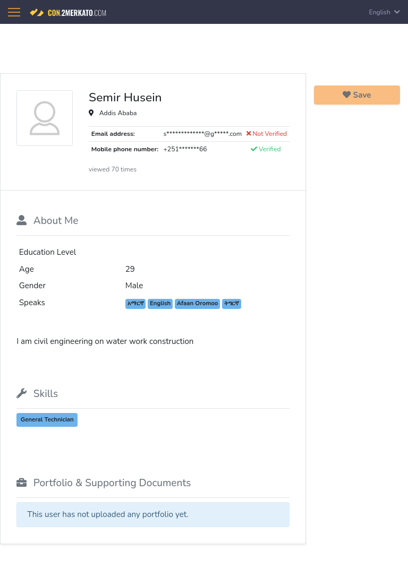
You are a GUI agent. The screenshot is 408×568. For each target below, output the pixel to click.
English (384, 12)
